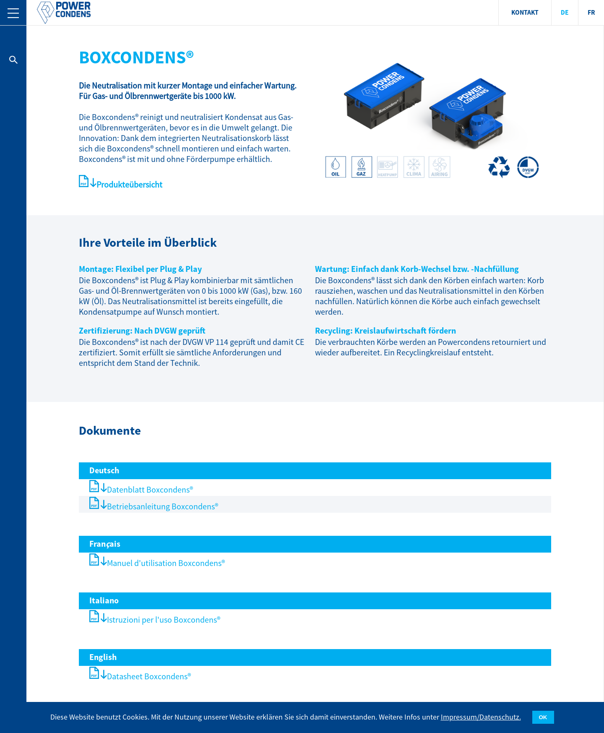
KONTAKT (525, 12)
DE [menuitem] (565, 12)
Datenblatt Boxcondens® (150, 490)
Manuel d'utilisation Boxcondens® (166, 563)
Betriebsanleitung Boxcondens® (162, 506)
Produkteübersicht (129, 185)
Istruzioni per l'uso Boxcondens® (163, 620)
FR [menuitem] (591, 12)
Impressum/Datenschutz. (481, 717)
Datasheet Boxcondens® (149, 676)
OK (543, 717)
